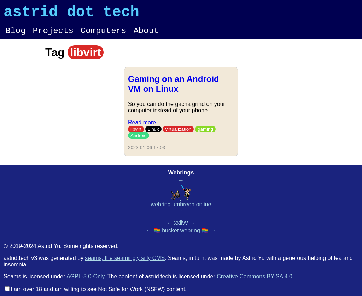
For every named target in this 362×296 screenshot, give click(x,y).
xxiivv (181, 223)
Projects (53, 35)
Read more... (144, 128)
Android (138, 140)
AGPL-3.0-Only (85, 276)
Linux (153, 134)
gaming (205, 134)
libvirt (135, 134)
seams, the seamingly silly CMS (125, 258)
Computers (104, 35)
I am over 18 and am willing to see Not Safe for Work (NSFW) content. (99, 289)
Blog (15, 35)
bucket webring (182, 230)
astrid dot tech (71, 14)
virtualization (178, 134)
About (146, 35)
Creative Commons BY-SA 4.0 (254, 276)
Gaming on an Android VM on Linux (173, 89)
